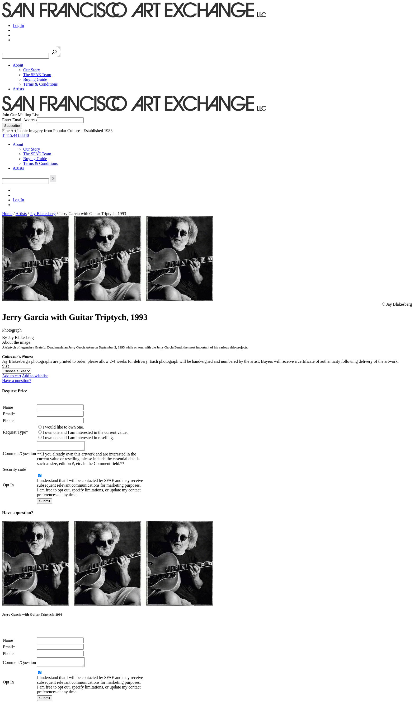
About (18, 65)
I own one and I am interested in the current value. (85, 432)
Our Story (31, 70)
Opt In (8, 486)
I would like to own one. (63, 427)
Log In (18, 25)
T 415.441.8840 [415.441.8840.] (15, 135)
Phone (8, 420)
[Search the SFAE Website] (25, 56)
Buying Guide (35, 79)
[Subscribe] (12, 125)
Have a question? (16, 380)
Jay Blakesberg (43, 213)
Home (7, 213)
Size (6, 366)
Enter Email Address (19, 120)
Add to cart (11, 376)
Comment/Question (19, 454)
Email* (9, 414)
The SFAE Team (37, 74)
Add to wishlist (35, 376)
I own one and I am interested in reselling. (78, 437)
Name (8, 407)
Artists (18, 89)
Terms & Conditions (40, 84)
